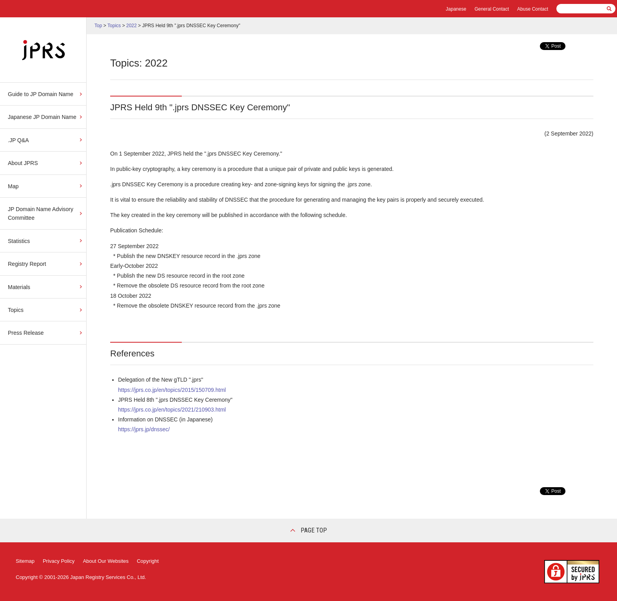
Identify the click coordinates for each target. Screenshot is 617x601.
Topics (16, 310)
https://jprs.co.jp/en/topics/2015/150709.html (172, 390)
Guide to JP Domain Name (40, 94)
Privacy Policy (59, 561)
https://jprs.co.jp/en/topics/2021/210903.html (172, 409)
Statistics (19, 241)
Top (98, 25)
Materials (19, 287)
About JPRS (23, 163)
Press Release (26, 333)
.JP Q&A (18, 140)
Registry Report (27, 264)
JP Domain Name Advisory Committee (40, 213)
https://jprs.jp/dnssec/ (144, 429)
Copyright (148, 561)
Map (13, 186)
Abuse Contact (532, 9)
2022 (131, 25)
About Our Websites (106, 561)
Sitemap (25, 561)
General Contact (492, 9)
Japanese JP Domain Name (42, 117)
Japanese (456, 9)
